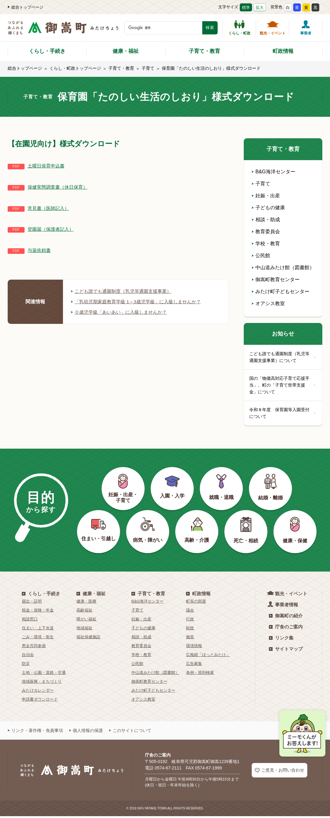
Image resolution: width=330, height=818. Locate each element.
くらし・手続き (47, 51)
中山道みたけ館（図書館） (283, 267)
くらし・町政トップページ (75, 68)
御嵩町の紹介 (286, 617)
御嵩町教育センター (276, 279)
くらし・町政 (239, 27)
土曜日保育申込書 (47, 165)
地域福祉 (84, 630)
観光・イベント (272, 27)
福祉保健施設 (88, 639)
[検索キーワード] (163, 27)
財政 (190, 630)
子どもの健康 (268, 207)
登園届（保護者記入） (52, 229)
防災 (26, 665)
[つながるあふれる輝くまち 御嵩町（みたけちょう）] (63, 30)
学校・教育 (266, 243)
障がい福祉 (86, 621)
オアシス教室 (268, 303)
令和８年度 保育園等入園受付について (283, 415)
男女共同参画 (34, 648)
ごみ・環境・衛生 (38, 639)
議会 (190, 612)
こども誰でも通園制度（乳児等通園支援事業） (124, 291)
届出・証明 (32, 603)
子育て (148, 68)
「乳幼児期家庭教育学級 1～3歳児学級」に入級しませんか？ (140, 301)
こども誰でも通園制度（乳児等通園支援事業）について (283, 357)
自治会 (28, 657)
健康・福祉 (126, 51)
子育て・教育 (204, 51)
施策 (190, 639)
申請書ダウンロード (40, 701)
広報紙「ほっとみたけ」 (208, 657)
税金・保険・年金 (38, 612)
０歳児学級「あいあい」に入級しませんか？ (122, 312)
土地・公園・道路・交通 (44, 674)
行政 (190, 621)
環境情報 (194, 648)
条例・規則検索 (200, 674)
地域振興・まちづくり (42, 683)
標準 (246, 7)
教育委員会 (266, 231)
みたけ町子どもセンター (280, 291)
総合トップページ (25, 7)
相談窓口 (30, 621)
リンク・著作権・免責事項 (35, 732)
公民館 (261, 255)
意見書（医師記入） (50, 208)
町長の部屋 (196, 603)
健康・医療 (86, 603)
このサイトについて (130, 732)
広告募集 (194, 665)
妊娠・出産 (266, 195)
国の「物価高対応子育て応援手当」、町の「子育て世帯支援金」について (283, 385)
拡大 (260, 7)
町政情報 (283, 51)
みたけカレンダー (38, 692)
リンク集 (281, 640)
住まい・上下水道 (38, 630)
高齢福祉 (84, 612)
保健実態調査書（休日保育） (59, 187)
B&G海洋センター (273, 171)
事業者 (305, 27)
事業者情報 (283, 606)
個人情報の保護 (86, 732)
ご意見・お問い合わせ (279, 772)
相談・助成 (266, 219)
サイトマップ (286, 651)
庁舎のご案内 (286, 628)
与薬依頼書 (40, 250)
